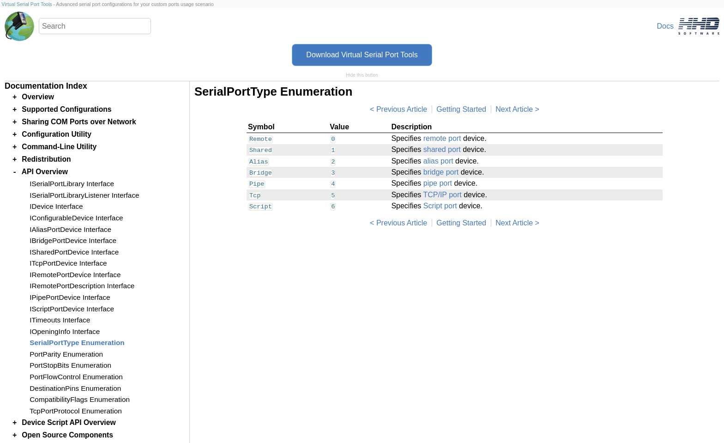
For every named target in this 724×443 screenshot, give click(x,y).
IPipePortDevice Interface (70, 297)
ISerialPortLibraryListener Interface (84, 195)
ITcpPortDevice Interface (68, 263)
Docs (665, 26)
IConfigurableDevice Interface (76, 218)
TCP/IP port (442, 195)
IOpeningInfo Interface (65, 331)
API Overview (45, 172)
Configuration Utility (56, 134)
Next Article (514, 109)
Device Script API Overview (68, 422)
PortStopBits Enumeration (70, 365)
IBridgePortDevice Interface (73, 240)
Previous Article (401, 109)
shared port (442, 149)
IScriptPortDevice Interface (72, 309)
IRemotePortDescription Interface (82, 286)
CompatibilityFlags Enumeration (80, 399)
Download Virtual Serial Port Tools (361, 55)
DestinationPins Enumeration (75, 388)
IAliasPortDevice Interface (70, 229)
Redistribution (46, 159)
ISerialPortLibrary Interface (72, 184)
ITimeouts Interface (60, 320)
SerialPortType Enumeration (77, 342)
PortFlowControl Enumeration (76, 377)
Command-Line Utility (59, 147)
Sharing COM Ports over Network (79, 122)
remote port (442, 138)
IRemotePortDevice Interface (75, 275)
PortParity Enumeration (66, 354)
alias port (438, 161)
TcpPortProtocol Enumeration (76, 411)
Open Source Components (67, 435)
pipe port (437, 183)
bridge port (441, 172)
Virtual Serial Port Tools (26, 4)
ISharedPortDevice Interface (74, 252)
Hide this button (362, 75)
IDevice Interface (56, 206)
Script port (440, 206)
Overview (38, 97)
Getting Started (461, 109)
